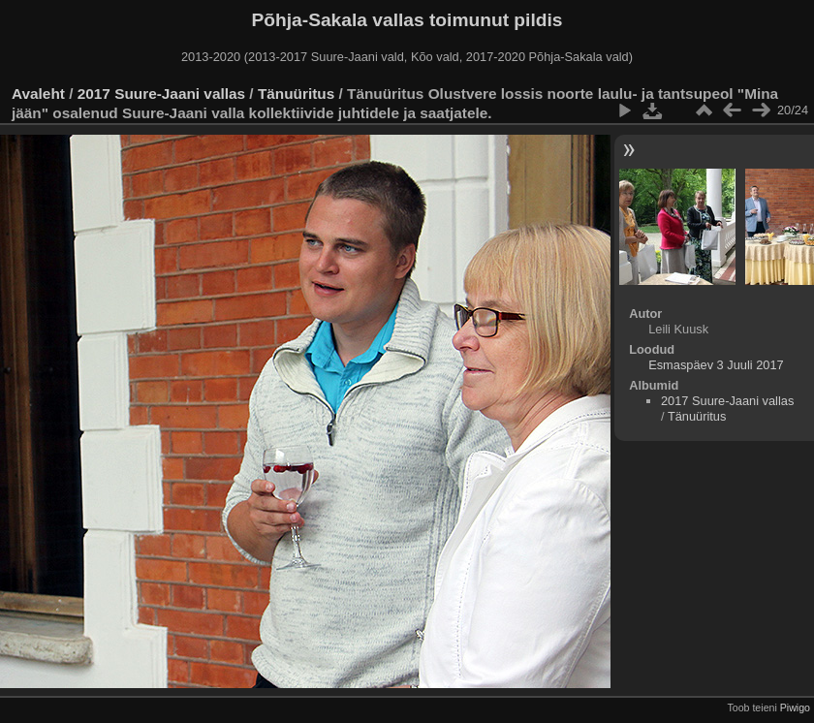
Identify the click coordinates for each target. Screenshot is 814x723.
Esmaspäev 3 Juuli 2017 (715, 365)
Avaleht (38, 93)
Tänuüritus (296, 93)
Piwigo (795, 707)
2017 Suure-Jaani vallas (161, 93)
